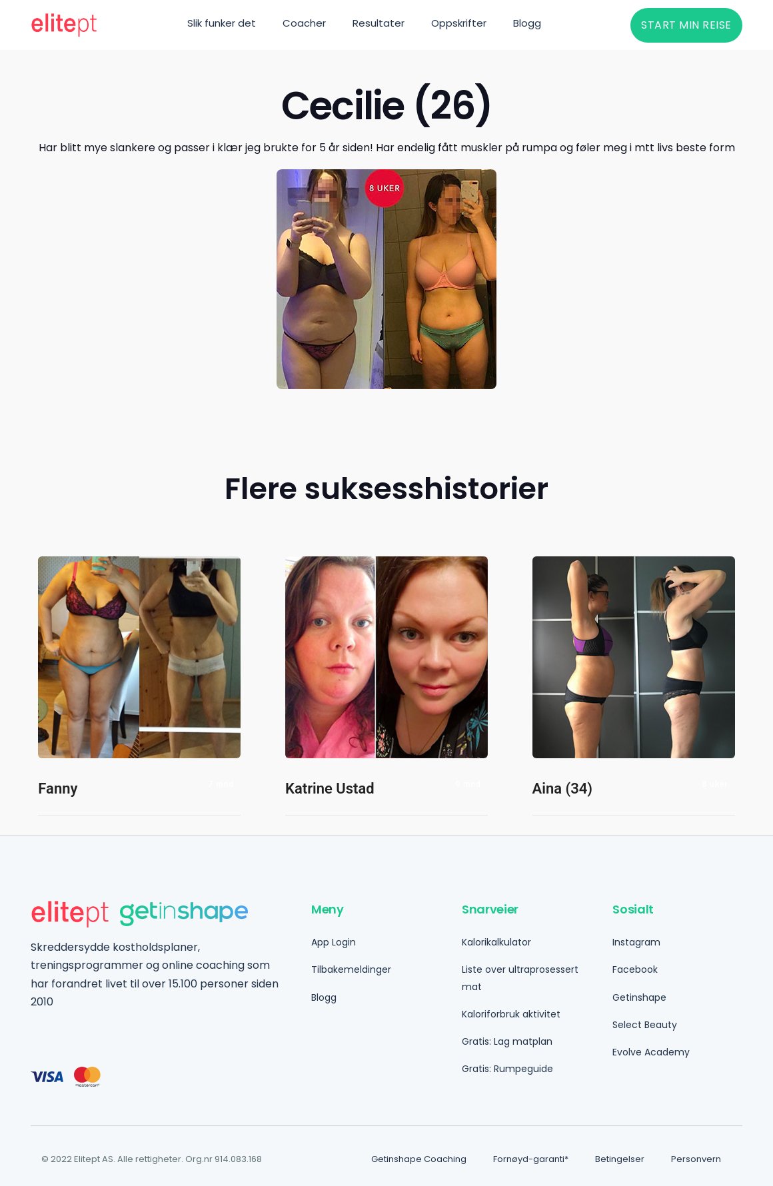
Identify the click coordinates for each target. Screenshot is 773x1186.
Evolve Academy (651, 1052)
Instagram (636, 942)
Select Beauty (644, 1024)
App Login (333, 942)
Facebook (635, 969)
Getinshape (639, 997)
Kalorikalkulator (496, 942)
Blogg (324, 997)
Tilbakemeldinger (351, 969)
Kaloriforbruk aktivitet (511, 1014)
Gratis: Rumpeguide (507, 1068)
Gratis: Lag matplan (507, 1041)
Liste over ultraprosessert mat (520, 978)
